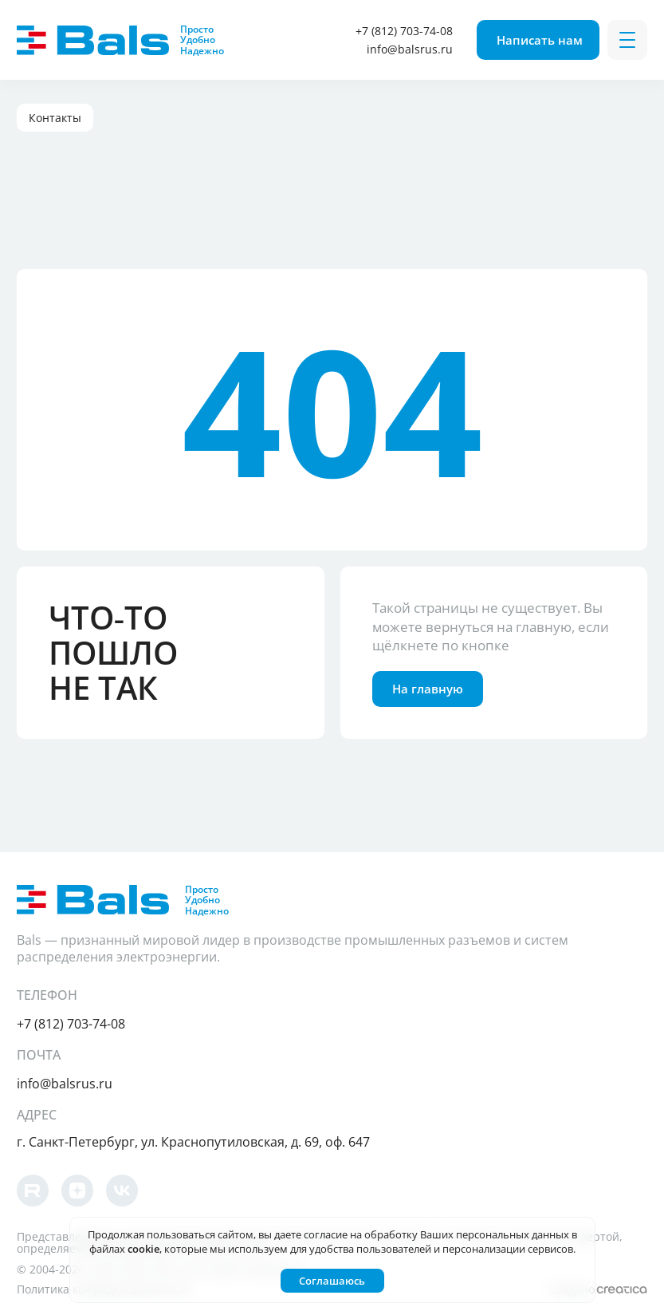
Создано (598, 1289)
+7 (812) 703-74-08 (404, 31)
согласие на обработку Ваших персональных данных (436, 1234)
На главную (427, 689)
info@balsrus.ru (410, 49)
